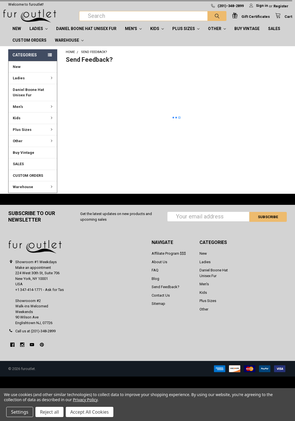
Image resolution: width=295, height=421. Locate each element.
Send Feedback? (165, 292)
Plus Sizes (186, 34)
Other (217, 34)
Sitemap (158, 309)
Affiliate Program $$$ (169, 259)
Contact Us (161, 301)
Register (280, 6)
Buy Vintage (247, 34)
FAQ (155, 276)
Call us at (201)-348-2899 (35, 337)
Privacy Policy (85, 399)
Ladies (38, 34)
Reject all (49, 412)
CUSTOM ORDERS (29, 46)
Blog (155, 284)
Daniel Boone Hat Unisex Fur (86, 34)
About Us (159, 267)
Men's (133, 34)
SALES (274, 34)
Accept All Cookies (89, 412)
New (16, 34)
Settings (19, 412)
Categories (24, 60)
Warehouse (69, 46)
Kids (157, 34)
